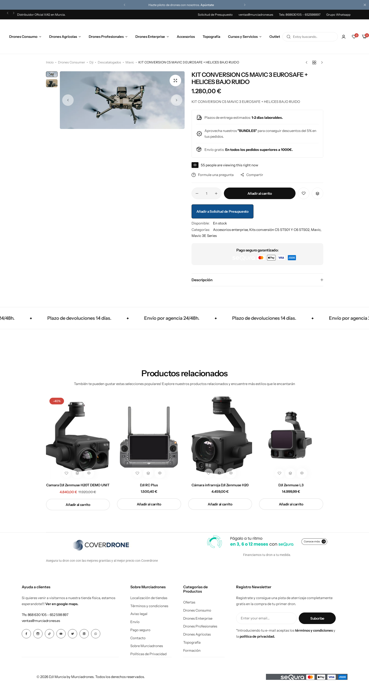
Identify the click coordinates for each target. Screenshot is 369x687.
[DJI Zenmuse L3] (291, 437)
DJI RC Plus (149, 485)
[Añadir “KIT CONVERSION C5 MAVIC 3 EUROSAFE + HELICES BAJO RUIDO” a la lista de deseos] (303, 193)
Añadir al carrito (259, 193)
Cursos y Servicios (243, 36)
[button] (124, 4)
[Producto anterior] (307, 62)
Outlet (274, 36)
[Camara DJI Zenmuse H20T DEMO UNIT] (78, 437)
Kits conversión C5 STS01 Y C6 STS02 (279, 229)
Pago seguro (140, 630)
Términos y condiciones (149, 606)
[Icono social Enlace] (26, 633)
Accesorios (186, 36)
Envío (135, 622)
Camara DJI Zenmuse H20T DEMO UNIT (78, 485)
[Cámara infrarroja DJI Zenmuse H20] (220, 437)
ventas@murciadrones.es (255, 14)
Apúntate (210, 5)
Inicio (50, 62)
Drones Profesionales (106, 36)
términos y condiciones (314, 630)
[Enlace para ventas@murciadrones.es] (41, 620)
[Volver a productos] (314, 62)
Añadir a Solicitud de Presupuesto (222, 211)
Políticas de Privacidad (148, 654)
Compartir (252, 175)
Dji (91, 62)
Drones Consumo (23, 36)
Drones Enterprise (150, 36)
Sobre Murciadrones (146, 646)
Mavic (129, 62)
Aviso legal (138, 614)
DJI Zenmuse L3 (291, 485)
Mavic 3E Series (204, 235)
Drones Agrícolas (63, 36)
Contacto (138, 638)
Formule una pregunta (213, 175)
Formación (192, 650)
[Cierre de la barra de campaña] (365, 5)
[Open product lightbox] (175, 80)
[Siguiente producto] (320, 62)
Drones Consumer (71, 62)
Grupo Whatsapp (338, 14)
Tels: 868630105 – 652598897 (299, 14)
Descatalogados (109, 62)
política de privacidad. (257, 636)
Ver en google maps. (61, 604)
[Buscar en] (289, 36)
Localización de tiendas (148, 598)
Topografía (211, 36)
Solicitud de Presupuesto (215, 14)
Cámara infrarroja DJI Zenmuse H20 (220, 485)
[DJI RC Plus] (149, 437)
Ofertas (189, 602)
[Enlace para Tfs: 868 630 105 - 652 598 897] (45, 614)
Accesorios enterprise (230, 229)
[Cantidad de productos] (206, 193)
